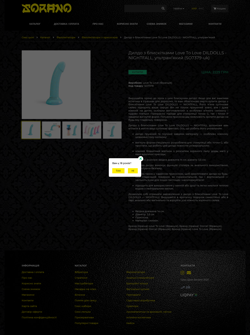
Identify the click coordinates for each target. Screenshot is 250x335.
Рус (201, 8)
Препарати (133, 294)
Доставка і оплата (33, 272)
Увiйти (178, 8)
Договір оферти (32, 311)
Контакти (28, 300)
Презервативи (84, 317)
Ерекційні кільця (137, 283)
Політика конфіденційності (39, 317)
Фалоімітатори (66, 37)
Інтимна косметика (138, 317)
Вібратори (81, 272)
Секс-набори (83, 306)
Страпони (81, 277)
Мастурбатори (84, 283)
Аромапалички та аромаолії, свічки (148, 311)
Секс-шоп (28, 37)
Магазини (28, 294)
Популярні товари (86, 323)
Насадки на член (85, 289)
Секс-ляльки (83, 311)
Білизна (80, 294)
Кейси (130, 323)
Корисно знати (31, 283)
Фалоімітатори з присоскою (100, 37)
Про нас (27, 277)
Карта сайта (29, 306)
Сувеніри (132, 306)
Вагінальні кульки (137, 289)
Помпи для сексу (86, 300)
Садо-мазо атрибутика (140, 300)
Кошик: (219, 8)
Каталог (45, 37)
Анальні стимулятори (140, 277)
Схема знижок (31, 289)
